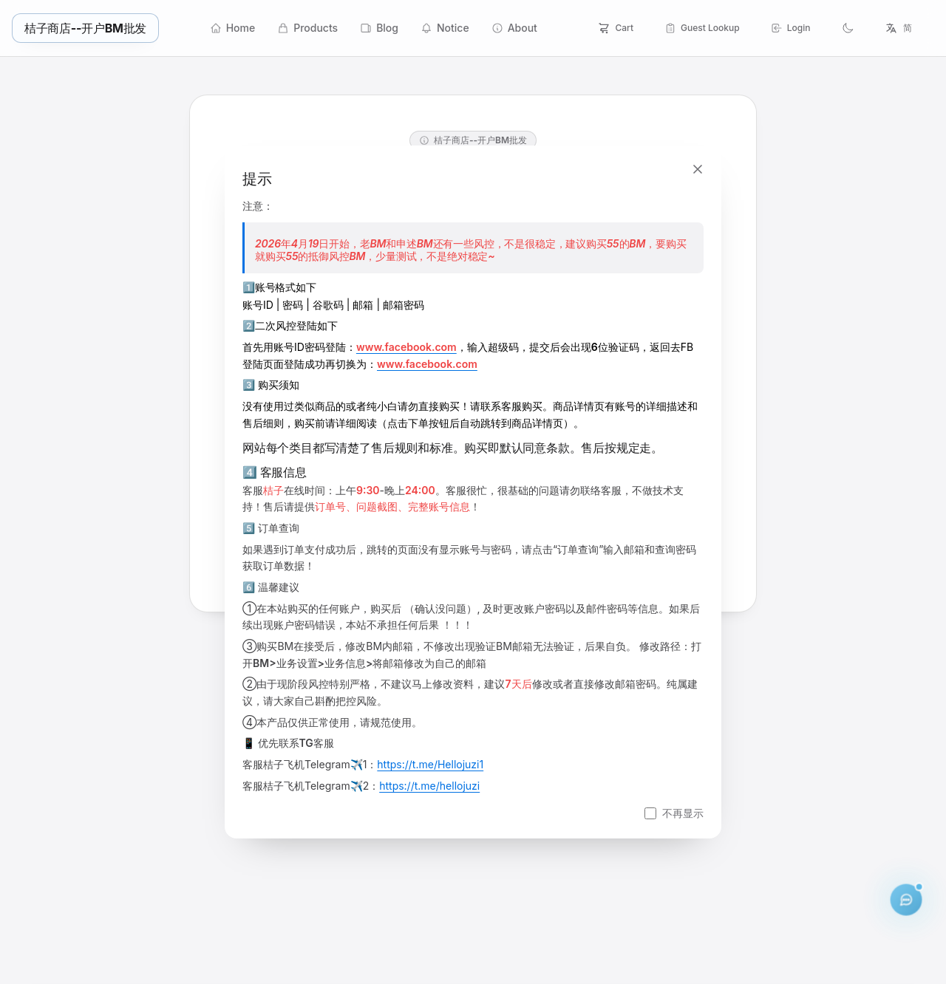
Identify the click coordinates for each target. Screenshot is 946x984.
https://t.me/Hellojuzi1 (430, 764)
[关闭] (698, 169)
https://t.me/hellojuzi (429, 785)
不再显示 (683, 813)
